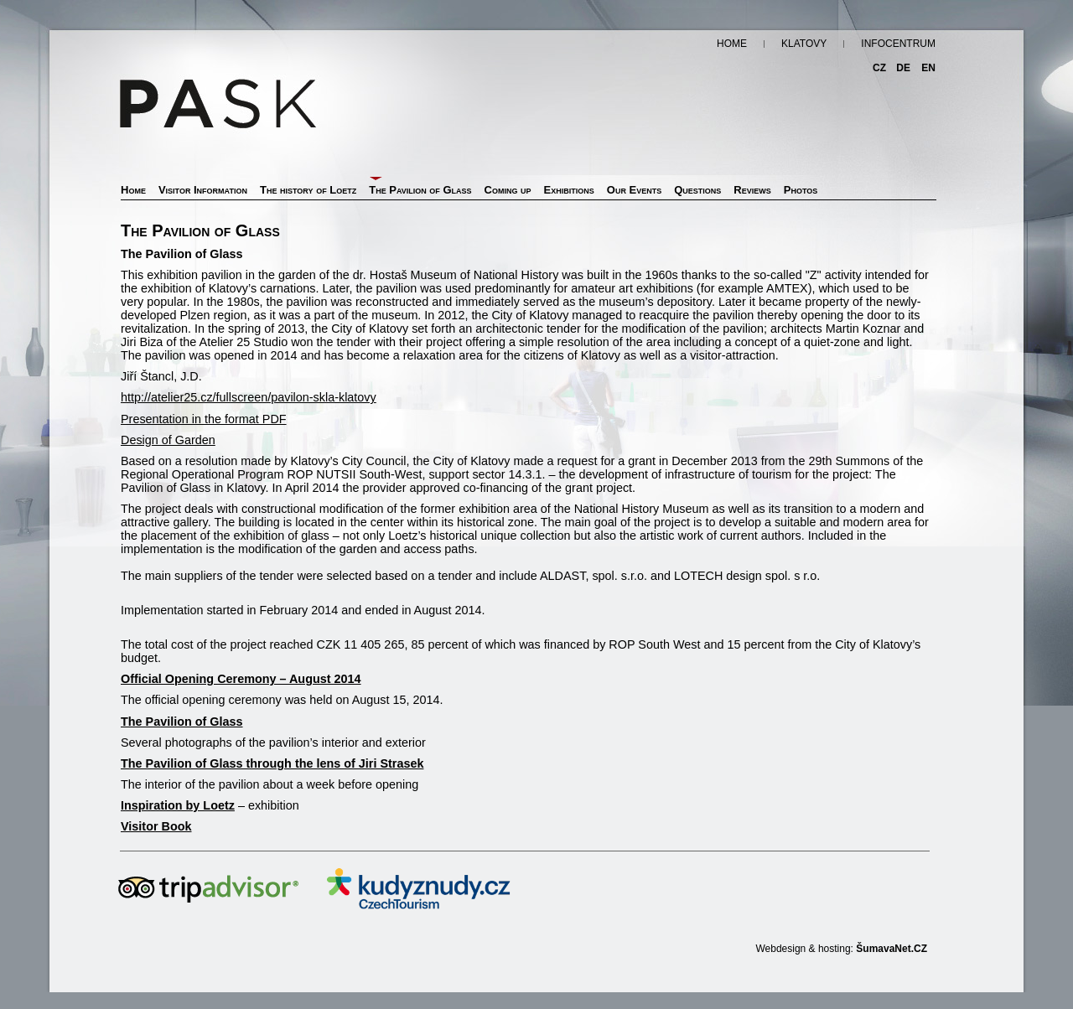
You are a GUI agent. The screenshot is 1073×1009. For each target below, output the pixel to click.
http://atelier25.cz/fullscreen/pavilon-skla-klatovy (248, 397)
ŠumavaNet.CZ (891, 949)
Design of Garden (168, 440)
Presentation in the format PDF (204, 419)
